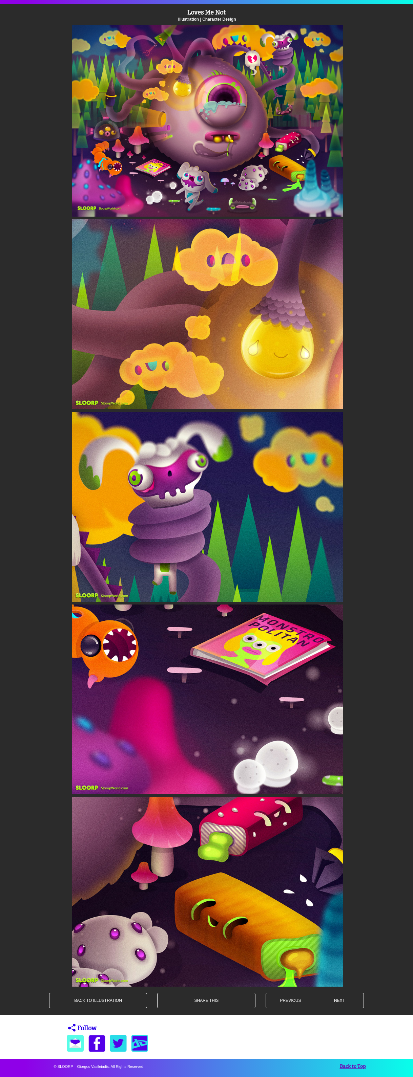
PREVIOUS (290, 1000)
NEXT (339, 1000)
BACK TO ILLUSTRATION (98, 1000)
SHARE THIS (206, 1000)
